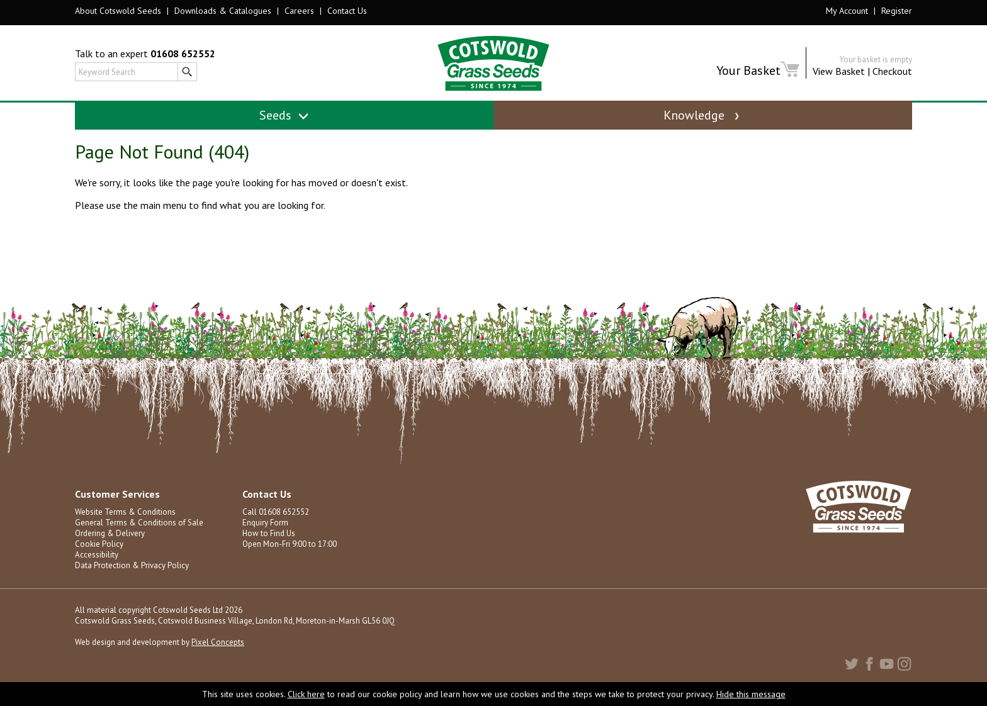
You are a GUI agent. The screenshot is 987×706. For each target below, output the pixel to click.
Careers (299, 10)
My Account (847, 10)
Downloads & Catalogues (222, 10)
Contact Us (347, 10)
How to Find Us (268, 533)
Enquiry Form (265, 522)
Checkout (892, 71)
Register (896, 10)
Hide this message (751, 694)
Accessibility (96, 554)
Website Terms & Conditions (125, 512)
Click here (306, 694)
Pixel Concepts (217, 642)
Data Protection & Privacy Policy (132, 565)
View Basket (839, 71)
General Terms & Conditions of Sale (139, 522)
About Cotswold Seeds (118, 10)
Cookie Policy (99, 544)
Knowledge (702, 115)
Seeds (284, 115)
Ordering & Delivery (110, 533)
